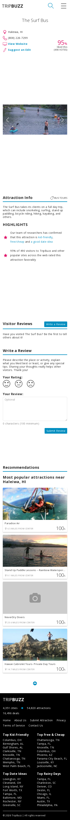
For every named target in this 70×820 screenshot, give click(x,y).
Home (7, 720)
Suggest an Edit (19, 50)
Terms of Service (14, 725)
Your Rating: (12, 377)
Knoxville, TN (11, 755)
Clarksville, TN (12, 751)
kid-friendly (45, 237)
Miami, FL (43, 797)
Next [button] (62, 119)
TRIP (12, 6)
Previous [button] (7, 119)
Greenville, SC (12, 805)
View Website (17, 44)
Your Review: (13, 394)
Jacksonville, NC (47, 766)
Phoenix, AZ (45, 755)
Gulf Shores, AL (13, 747)
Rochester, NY (12, 801)
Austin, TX (43, 801)
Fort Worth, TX (12, 790)
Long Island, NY (13, 786)
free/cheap (17, 241)
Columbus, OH (12, 740)
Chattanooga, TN (14, 758)
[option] (35, 119)
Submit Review (56, 430)
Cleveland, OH (12, 782)
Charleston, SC (46, 782)
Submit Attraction (41, 720)
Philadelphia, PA (47, 805)
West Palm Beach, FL (17, 766)
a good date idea (42, 241)
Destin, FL (43, 790)
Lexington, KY (12, 779)
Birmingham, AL (13, 743)
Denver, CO (44, 786)
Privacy (61, 720)
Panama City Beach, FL (52, 758)
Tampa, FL (44, 743)
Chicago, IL (44, 794)
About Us (20, 720)
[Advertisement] (35, 77)
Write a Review (55, 324)
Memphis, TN (11, 762)
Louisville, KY (45, 762)
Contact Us (36, 725)
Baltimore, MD (12, 797)
